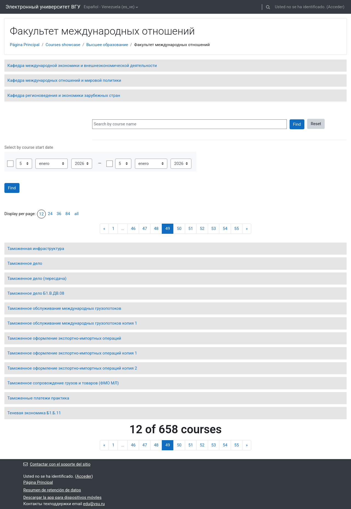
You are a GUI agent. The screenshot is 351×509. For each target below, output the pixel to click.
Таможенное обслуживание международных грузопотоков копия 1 (72, 323)
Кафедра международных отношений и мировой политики (64, 80)
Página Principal (24, 44)
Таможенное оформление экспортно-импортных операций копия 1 (72, 353)
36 (59, 213)
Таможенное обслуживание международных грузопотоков (64, 308)
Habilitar (10, 164)
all (76, 213)
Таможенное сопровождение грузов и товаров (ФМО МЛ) (63, 383)
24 (50, 213)
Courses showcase (63, 44)
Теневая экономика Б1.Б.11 (34, 412)
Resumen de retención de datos (52, 490)
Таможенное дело (24, 263)
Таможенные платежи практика (38, 398)
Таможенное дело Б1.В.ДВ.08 (35, 293)
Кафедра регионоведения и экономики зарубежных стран (63, 95)
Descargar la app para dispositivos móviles (62, 497)
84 (68, 213)
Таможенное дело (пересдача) (36, 278)
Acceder (335, 6)
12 (41, 214)
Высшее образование (107, 44)
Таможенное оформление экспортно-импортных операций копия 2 (72, 368)
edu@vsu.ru (94, 503)
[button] (268, 7)
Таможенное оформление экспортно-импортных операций (64, 338)
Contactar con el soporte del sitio (56, 464)
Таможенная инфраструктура (35, 248)
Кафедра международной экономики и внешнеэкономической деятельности (82, 65)
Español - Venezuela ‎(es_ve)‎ (109, 6)
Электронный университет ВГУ (42, 7)
